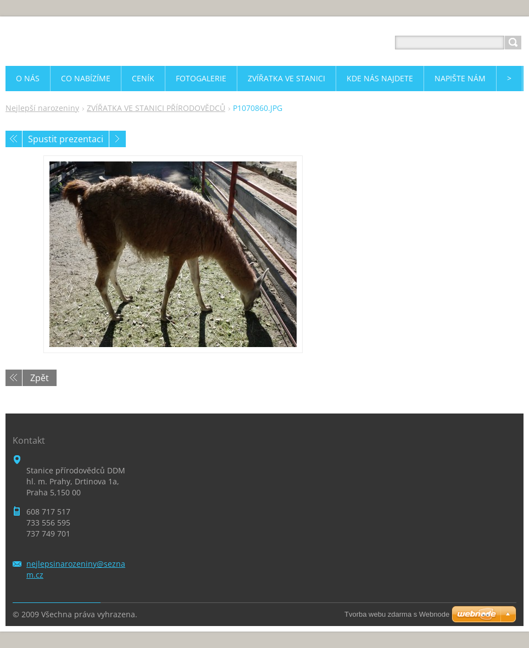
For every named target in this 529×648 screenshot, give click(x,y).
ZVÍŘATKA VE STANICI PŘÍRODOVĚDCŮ (156, 108)
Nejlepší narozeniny (42, 108)
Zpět (39, 378)
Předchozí (13, 139)
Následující (117, 139)
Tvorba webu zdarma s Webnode (396, 614)
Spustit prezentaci (65, 139)
